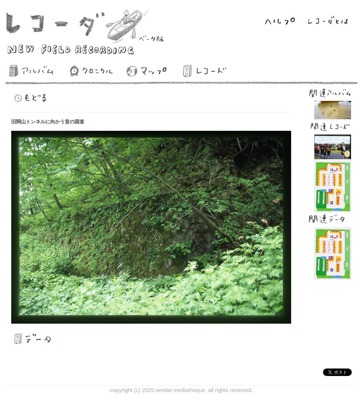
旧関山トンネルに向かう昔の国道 (47, 121)
